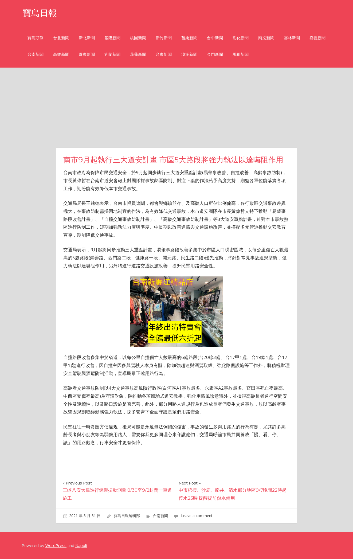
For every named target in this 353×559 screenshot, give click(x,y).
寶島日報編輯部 (127, 515)
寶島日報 (40, 13)
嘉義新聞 (317, 37)
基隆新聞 (112, 37)
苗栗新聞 (189, 37)
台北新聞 (61, 37)
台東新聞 (164, 54)
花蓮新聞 (138, 54)
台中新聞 (215, 37)
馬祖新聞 (241, 54)
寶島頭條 (36, 37)
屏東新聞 (87, 54)
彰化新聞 (241, 37)
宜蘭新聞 (112, 54)
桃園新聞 (138, 37)
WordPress (55, 545)
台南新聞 (36, 54)
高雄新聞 (61, 54)
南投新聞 (266, 37)
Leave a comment (197, 515)
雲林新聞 (292, 37)
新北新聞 (87, 37)
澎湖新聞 (189, 54)
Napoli (81, 545)
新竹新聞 (164, 37)
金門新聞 (215, 54)
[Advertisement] (176, 107)
